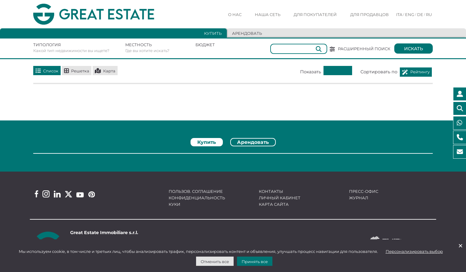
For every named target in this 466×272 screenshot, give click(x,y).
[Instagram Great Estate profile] (46, 194)
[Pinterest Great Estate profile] (91, 194)
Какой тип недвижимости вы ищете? (71, 50)
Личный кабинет (279, 197)
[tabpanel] (233, 155)
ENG (409, 14)
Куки (174, 204)
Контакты (271, 191)
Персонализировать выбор (414, 251)
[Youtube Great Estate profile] (80, 195)
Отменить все (215, 261)
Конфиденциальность (197, 197)
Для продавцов (369, 14)
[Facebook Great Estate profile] (36, 194)
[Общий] (298, 49)
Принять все (255, 261)
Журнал (358, 197)
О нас (235, 14)
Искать (413, 48)
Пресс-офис (363, 191)
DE (420, 14)
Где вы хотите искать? (147, 50)
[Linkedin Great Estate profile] (57, 194)
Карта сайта (274, 204)
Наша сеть (267, 14)
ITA (399, 14)
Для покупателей (315, 14)
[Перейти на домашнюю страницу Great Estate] (106, 14)
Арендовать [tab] (247, 33)
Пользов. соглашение (196, 191)
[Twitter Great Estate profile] (68, 194)
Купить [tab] (213, 33)
